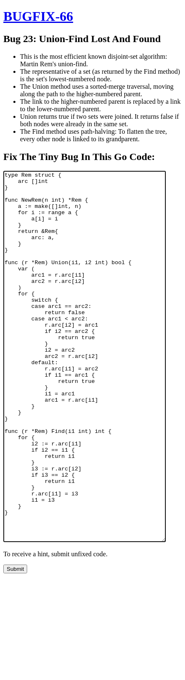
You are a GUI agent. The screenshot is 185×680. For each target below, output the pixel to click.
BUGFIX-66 (38, 16)
